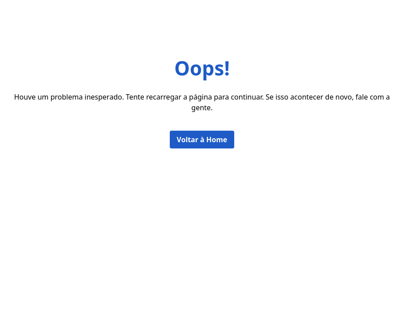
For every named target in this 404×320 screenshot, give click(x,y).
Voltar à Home (202, 139)
